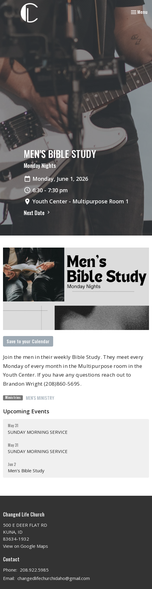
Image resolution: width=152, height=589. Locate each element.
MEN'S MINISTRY (40, 397)
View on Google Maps (25, 546)
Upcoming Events (26, 411)
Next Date (37, 213)
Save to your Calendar (28, 341)
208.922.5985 (34, 570)
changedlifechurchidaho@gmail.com (53, 578)
